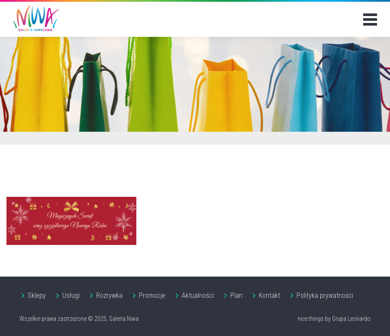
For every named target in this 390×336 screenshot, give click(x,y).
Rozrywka (109, 295)
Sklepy (37, 295)
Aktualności (198, 295)
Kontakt (269, 295)
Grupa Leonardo (351, 318)
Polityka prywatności (325, 295)
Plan (236, 295)
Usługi (71, 295)
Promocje (152, 295)
